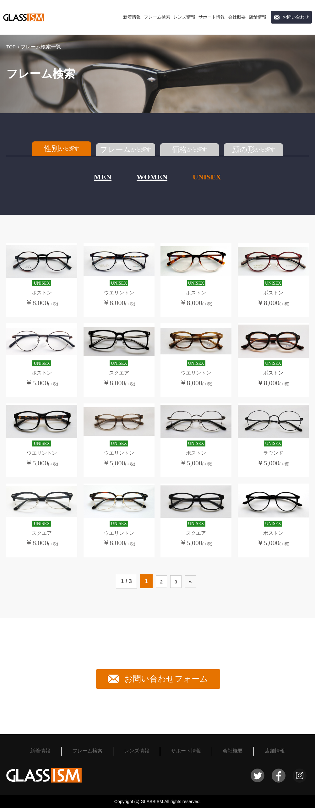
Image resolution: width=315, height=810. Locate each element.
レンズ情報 (184, 16)
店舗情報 (257, 16)
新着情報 (132, 16)
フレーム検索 (157, 16)
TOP (11, 46)
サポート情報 (211, 16)
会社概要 (237, 16)
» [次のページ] (192, 583)
